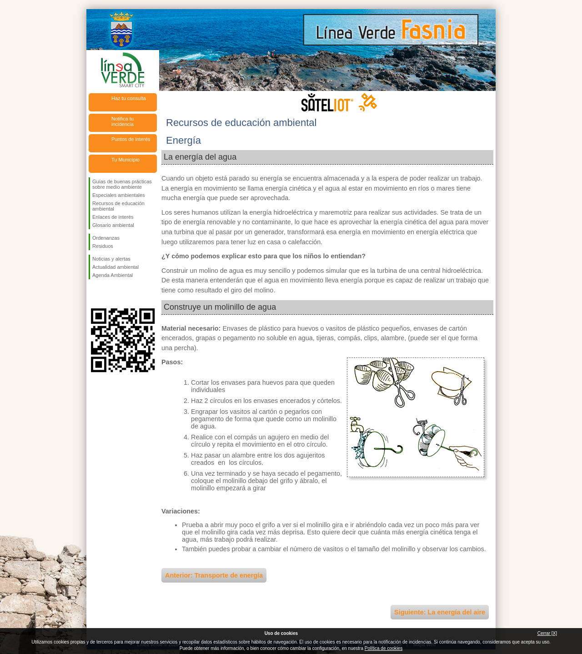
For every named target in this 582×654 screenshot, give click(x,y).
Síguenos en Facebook (94, 293)
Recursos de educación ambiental (118, 206)
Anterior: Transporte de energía (214, 575)
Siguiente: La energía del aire (439, 612)
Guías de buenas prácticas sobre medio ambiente (122, 184)
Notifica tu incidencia (122, 121)
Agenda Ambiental (112, 275)
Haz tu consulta (128, 98)
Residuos (102, 246)
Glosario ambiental (113, 225)
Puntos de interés (131, 139)
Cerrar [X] (547, 633)
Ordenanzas (106, 238)
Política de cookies (383, 648)
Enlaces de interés (113, 217)
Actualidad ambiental (115, 267)
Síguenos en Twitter (109, 293)
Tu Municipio (125, 159)
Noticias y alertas (111, 259)
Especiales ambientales (118, 195)
